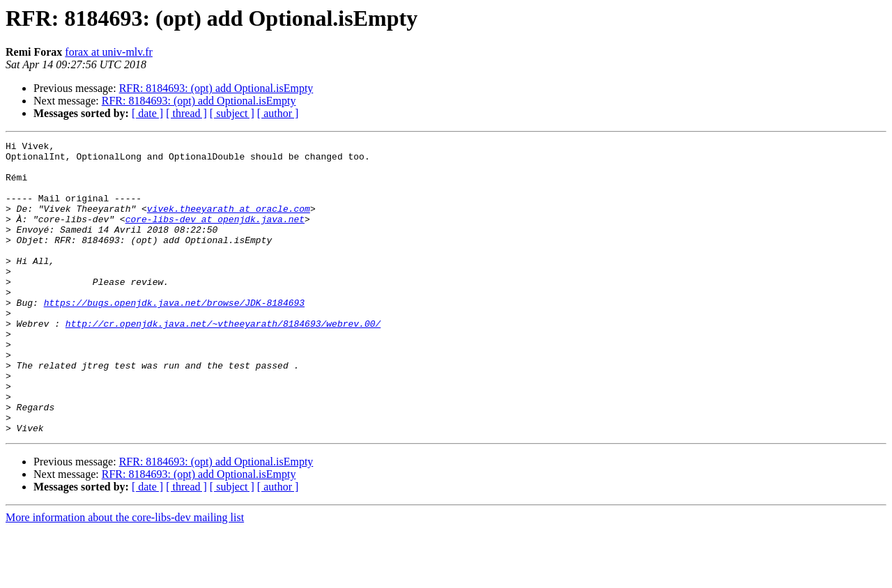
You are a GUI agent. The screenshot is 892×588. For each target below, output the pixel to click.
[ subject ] (232, 113)
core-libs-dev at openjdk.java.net (215, 235)
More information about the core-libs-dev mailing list (125, 576)
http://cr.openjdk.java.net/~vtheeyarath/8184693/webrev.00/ (223, 361)
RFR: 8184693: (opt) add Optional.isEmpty (216, 88)
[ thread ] (186, 113)
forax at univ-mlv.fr (109, 52)
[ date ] (147, 113)
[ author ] (278, 113)
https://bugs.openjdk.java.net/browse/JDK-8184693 (174, 336)
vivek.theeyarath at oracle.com (228, 223)
